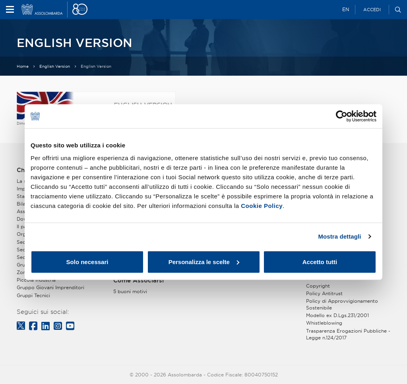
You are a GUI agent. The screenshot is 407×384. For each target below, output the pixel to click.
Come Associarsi (138, 280)
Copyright (318, 285)
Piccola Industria (36, 279)
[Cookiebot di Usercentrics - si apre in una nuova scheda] (341, 116)
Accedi (372, 9)
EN (345, 9)
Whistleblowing (324, 322)
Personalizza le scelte (204, 261)
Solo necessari (87, 261)
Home (23, 66)
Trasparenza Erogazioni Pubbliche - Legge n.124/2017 (348, 334)
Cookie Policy (262, 205)
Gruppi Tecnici (33, 295)
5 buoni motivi (130, 291)
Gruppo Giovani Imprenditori (50, 287)
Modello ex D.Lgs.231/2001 (337, 315)
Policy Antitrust (324, 293)
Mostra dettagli (339, 236)
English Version (54, 66)
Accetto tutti (319, 261)
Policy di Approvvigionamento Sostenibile (342, 304)
